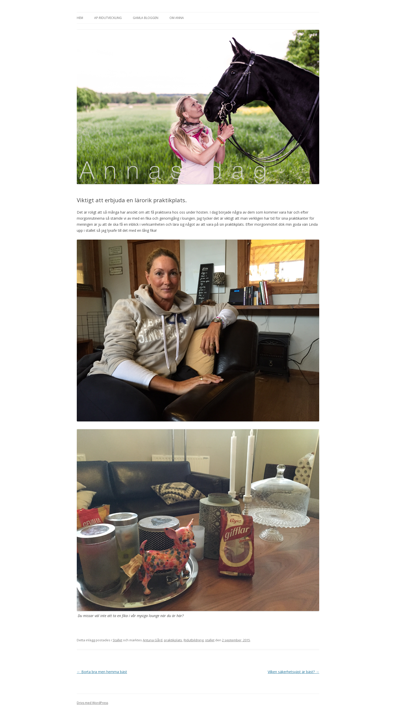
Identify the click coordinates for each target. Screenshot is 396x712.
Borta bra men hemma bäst (102, 671)
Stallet (117, 640)
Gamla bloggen (145, 18)
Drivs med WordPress (92, 703)
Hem (80, 18)
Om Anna (176, 18)
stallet (209, 640)
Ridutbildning (194, 640)
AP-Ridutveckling (108, 18)
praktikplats (173, 640)
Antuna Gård (152, 640)
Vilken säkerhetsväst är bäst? (293, 671)
